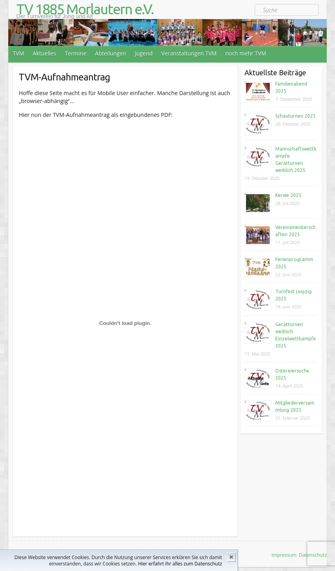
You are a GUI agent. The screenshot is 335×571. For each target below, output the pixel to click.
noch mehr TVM (245, 53)
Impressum (283, 555)
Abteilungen (110, 53)
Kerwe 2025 (288, 195)
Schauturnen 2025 (295, 115)
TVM (18, 53)
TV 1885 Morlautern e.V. (84, 9)
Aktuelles (44, 53)
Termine (75, 53)
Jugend (144, 53)
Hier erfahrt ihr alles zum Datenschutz (180, 563)
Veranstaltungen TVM (189, 53)
